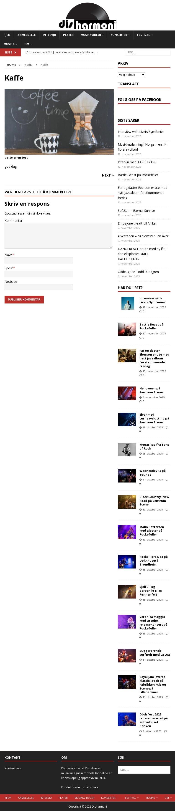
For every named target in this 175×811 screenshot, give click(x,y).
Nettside (11, 281)
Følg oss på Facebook (139, 99)
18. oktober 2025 (153, 569)
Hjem (6, 35)
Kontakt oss (13, 768)
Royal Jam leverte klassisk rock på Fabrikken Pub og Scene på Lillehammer (152, 684)
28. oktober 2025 (153, 427)
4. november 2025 (154, 397)
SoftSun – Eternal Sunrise (136, 210)
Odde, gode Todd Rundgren (138, 272)
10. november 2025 (154, 333)
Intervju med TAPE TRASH (137, 162)
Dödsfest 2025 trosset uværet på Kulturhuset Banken (153, 720)
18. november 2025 (154, 307)
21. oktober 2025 (153, 479)
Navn (8, 255)
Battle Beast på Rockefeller (138, 175)
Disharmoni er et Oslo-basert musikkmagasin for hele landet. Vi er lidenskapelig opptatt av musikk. (86, 773)
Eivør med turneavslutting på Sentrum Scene (154, 418)
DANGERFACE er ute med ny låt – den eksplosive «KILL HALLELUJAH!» (142, 254)
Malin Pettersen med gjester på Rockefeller (151, 531)
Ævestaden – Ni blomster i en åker (143, 236)
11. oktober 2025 (153, 659)
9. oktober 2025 (152, 731)
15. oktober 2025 (153, 633)
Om (26, 44)
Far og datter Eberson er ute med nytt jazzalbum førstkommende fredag (142, 192)
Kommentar (13, 220)
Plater (68, 35)
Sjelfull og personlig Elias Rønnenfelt (150, 590)
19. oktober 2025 (153, 509)
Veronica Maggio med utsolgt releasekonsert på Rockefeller (153, 622)
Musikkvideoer (92, 35)
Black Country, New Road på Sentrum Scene (154, 501)
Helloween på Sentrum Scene (151, 390)
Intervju (49, 35)
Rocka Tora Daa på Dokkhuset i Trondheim (153, 560)
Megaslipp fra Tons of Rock (154, 446)
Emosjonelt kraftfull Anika (137, 223)
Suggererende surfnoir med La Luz (154, 653)
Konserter (119, 35)
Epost (9, 268)
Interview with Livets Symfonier (141, 131)
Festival (143, 35)
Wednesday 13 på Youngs (152, 473)
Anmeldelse (27, 35)
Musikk (9, 44)
